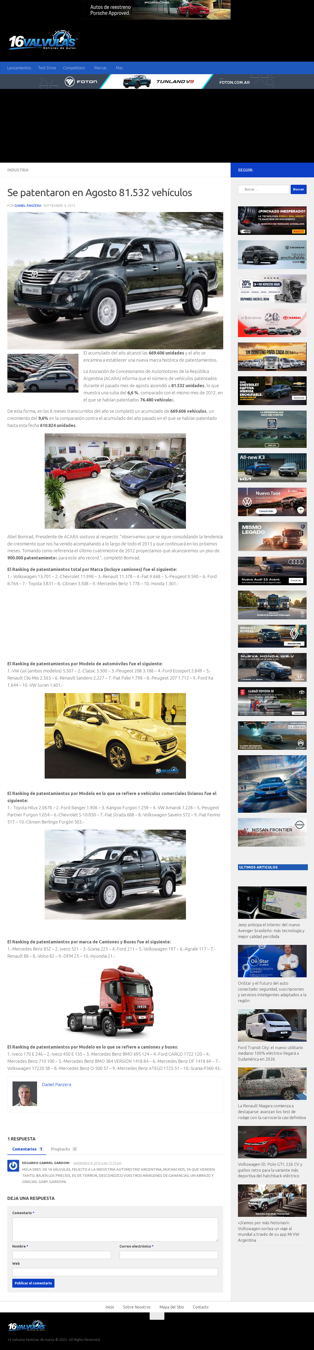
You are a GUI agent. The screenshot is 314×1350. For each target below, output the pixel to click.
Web (16, 1263)
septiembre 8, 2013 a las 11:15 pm (97, 1163)
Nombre (20, 1246)
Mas (119, 68)
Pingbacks (63, 1149)
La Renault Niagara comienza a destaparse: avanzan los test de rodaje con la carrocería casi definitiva (272, 1111)
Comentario (23, 1213)
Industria (18, 170)
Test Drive (47, 68)
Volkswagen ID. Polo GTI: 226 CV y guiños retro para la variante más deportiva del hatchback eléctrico (270, 1170)
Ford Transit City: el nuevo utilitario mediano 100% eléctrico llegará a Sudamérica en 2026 (270, 1053)
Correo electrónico (136, 1246)
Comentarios (27, 1149)
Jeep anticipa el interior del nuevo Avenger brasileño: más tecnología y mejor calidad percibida (271, 930)
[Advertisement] (157, 125)
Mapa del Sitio (171, 1307)
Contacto (201, 1307)
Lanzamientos (19, 68)
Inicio (109, 1307)
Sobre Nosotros (137, 1307)
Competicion (74, 68)
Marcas (100, 68)
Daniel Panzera (28, 206)
